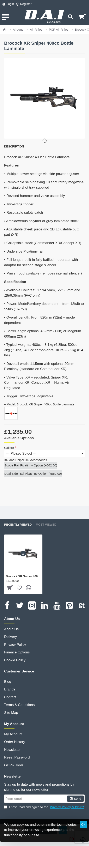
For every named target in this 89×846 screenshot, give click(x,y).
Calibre (9, 447)
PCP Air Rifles (58, 29)
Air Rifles (36, 29)
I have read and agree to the (44, 807)
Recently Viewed (18, 524)
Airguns (18, 29)
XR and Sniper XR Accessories (25, 460)
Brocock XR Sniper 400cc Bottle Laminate (23, 576)
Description (14, 146)
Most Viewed (46, 524)
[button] (23, 553)
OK (83, 824)
